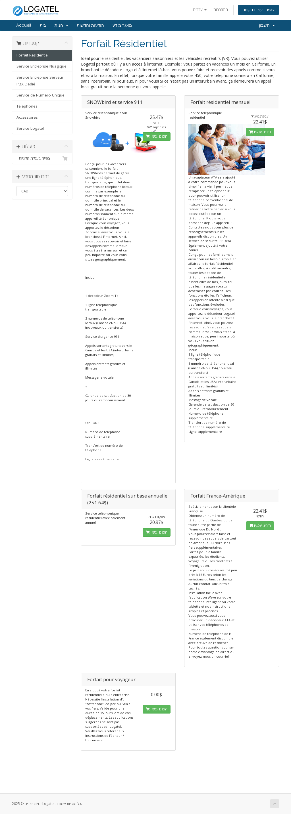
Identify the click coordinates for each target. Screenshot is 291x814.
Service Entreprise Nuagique (41, 66)
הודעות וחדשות (90, 25)
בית (43, 25)
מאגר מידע (122, 25)
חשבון (267, 25)
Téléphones (27, 106)
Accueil (23, 25)
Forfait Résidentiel (32, 55)
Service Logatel (30, 128)
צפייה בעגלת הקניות (258, 9)
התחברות (220, 9)
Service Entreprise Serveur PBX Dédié (39, 81)
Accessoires (27, 117)
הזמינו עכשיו (156, 136)
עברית (200, 9)
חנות (61, 25)
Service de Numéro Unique (40, 95)
